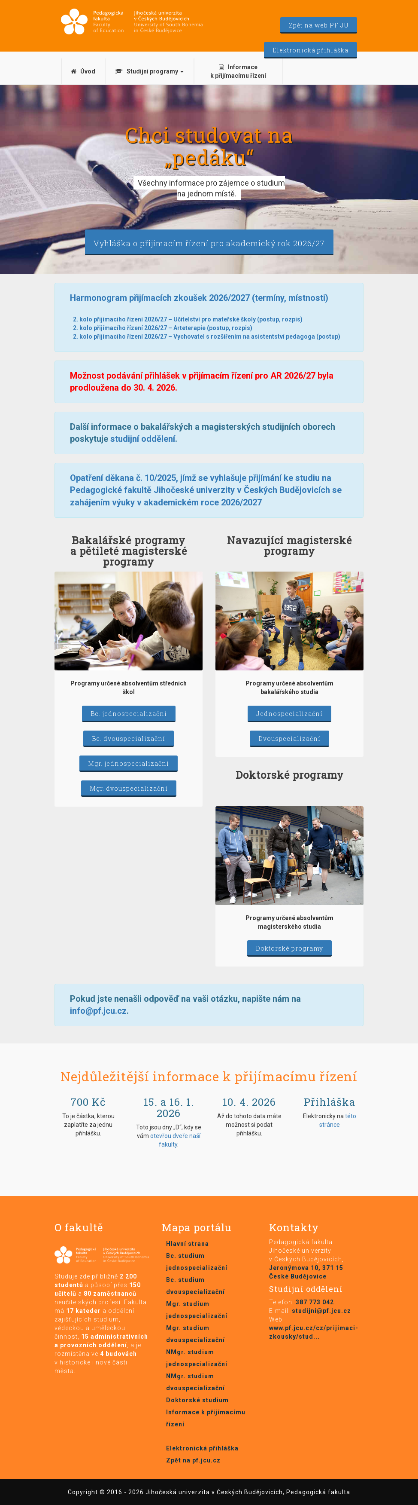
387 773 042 (315, 1302)
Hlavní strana (187, 1243)
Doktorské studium (197, 1400)
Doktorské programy (289, 948)
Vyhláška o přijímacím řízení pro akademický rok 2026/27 (209, 243)
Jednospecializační (289, 714)
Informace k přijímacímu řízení (238, 71)
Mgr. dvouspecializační (129, 788)
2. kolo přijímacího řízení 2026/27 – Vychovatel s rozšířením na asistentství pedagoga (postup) (206, 336)
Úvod (83, 71)
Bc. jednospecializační (129, 714)
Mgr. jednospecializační (128, 763)
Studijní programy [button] (149, 71)
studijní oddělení (142, 439)
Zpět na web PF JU (318, 25)
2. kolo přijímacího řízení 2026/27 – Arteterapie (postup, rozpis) (162, 327)
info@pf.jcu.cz (98, 1011)
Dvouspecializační (289, 738)
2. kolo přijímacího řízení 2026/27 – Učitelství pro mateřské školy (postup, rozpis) (188, 319)
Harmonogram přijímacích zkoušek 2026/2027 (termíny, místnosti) (199, 298)
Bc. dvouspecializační (128, 738)
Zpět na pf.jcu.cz (193, 1460)
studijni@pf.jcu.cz (321, 1310)
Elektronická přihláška (310, 50)
